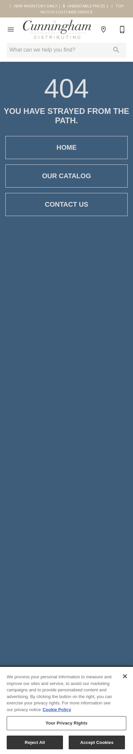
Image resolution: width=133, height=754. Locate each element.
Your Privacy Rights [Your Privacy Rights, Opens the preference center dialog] (66, 725)
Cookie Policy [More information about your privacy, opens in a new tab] (57, 711)
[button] (11, 29)
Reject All (35, 744)
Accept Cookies (96, 744)
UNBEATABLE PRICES (84, 5)
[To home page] (57, 29)
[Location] (103, 29)
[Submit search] (116, 50)
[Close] (125, 678)
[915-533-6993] (122, 29)
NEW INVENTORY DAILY (32, 5)
